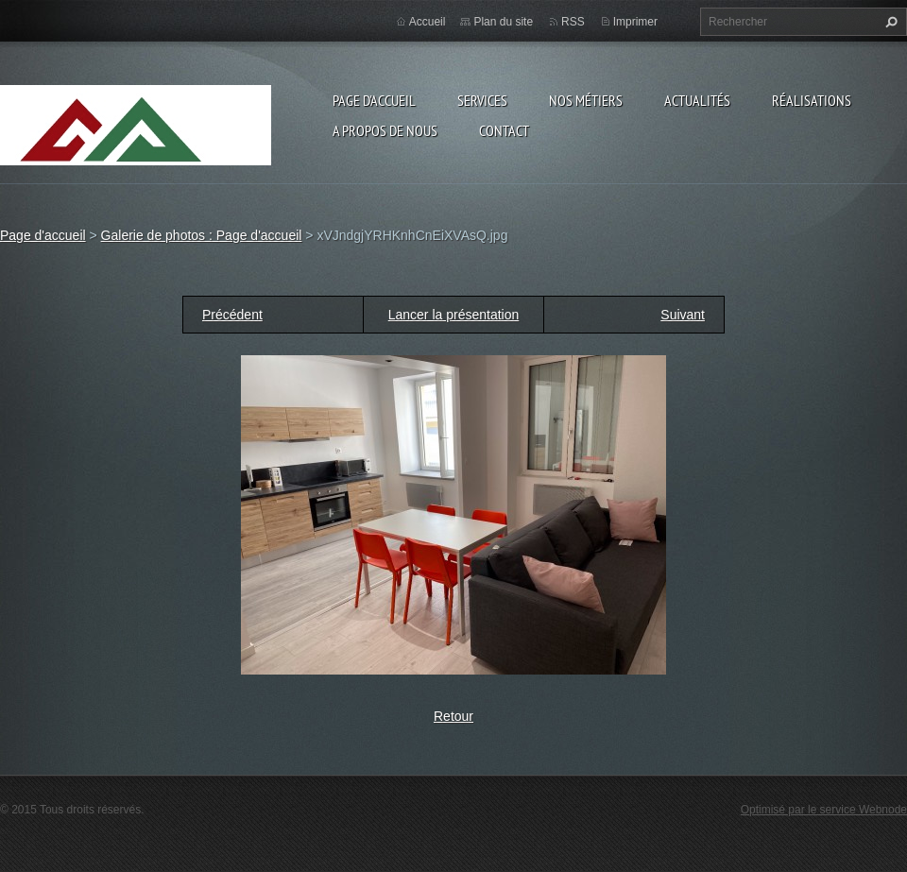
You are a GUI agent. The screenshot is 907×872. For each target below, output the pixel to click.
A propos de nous (385, 130)
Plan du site (503, 21)
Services (482, 100)
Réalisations (811, 100)
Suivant (682, 314)
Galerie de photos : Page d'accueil (201, 235)
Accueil (427, 21)
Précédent (232, 314)
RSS (573, 21)
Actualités (697, 100)
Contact (504, 130)
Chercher (889, 22)
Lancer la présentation (454, 314)
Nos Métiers (586, 100)
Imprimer (635, 21)
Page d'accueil (374, 100)
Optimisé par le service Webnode (824, 809)
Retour (453, 716)
